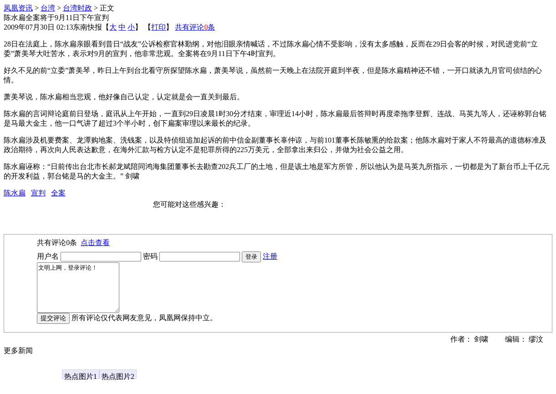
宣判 (38, 193)
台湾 (48, 8)
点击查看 (95, 242)
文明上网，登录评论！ (82, 292)
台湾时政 (77, 8)
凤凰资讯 (18, 8)
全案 (58, 193)
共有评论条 (195, 27)
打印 (158, 27)
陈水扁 (15, 193)
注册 (270, 256)
